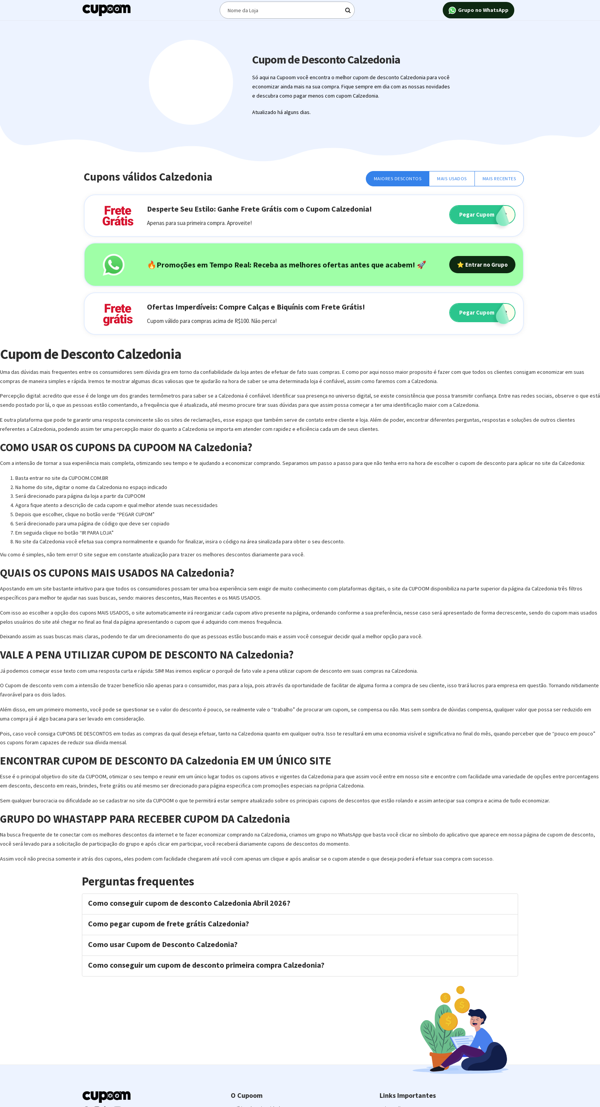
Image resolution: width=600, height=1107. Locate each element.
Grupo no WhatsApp (478, 11)
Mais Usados (452, 178)
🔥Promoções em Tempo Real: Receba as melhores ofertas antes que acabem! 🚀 (286, 264)
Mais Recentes (499, 178)
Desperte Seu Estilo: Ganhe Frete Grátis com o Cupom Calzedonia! (259, 209)
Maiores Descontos (398, 178)
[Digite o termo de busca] (287, 10)
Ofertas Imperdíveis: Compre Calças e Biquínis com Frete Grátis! (256, 306)
